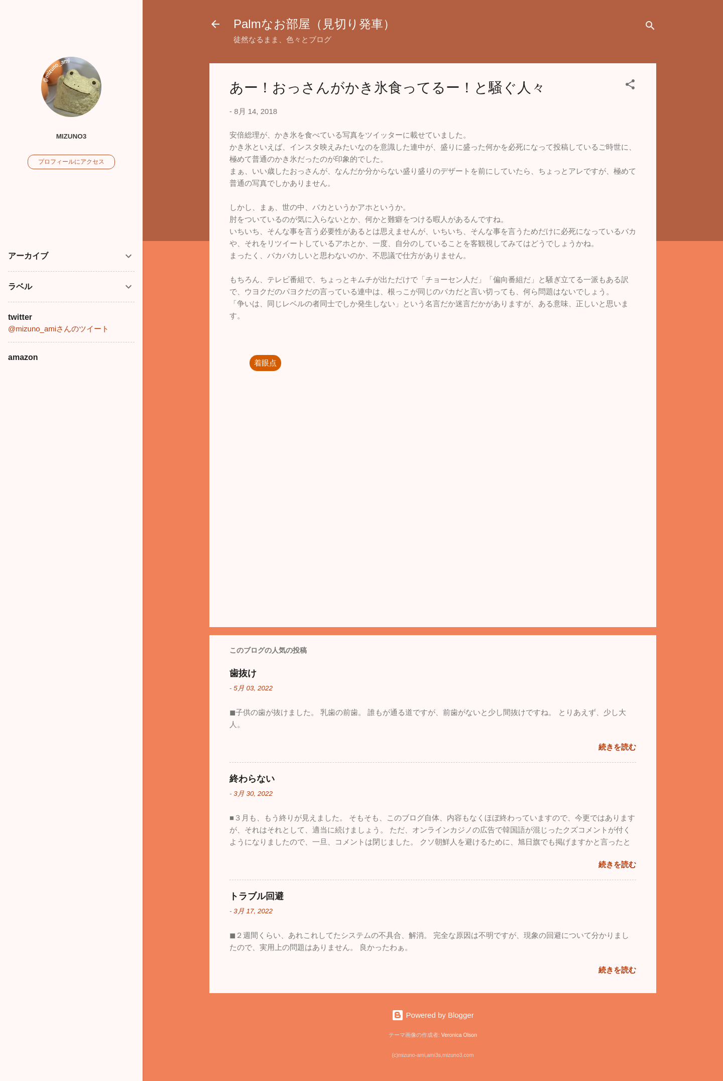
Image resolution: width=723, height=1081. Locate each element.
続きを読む (617, 747)
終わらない (252, 779)
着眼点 (265, 362)
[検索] (650, 27)
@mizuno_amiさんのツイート (58, 328)
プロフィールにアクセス (71, 161)
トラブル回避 (256, 896)
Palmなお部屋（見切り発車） (314, 24)
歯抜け (243, 673)
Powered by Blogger (432, 1015)
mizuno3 (71, 136)
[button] (630, 86)
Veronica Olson (459, 1035)
